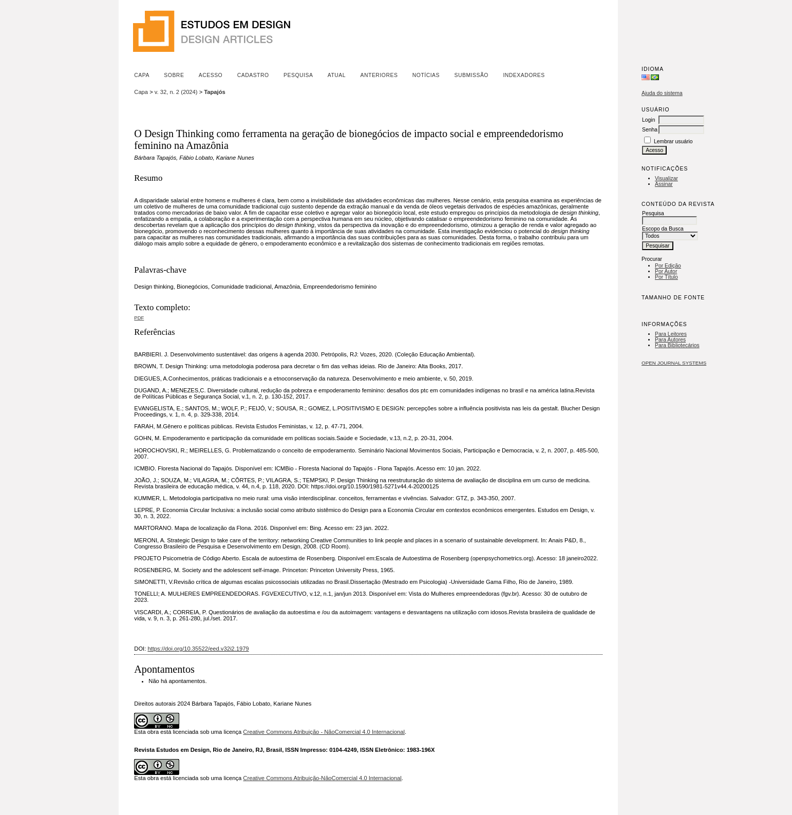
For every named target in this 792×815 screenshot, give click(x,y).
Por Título (666, 277)
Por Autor (666, 271)
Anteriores (379, 75)
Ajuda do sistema (662, 93)
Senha (649, 129)
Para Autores (670, 340)
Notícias (426, 75)
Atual (337, 75)
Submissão (471, 75)
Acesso (210, 75)
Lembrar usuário (673, 141)
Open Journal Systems (674, 363)
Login (648, 120)
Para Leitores (671, 334)
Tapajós (214, 92)
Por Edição (668, 266)
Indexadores (523, 75)
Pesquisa (298, 75)
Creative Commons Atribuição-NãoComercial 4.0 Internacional (322, 778)
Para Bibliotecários (677, 345)
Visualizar (666, 178)
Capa (141, 75)
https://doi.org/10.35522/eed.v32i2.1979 (198, 649)
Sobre (174, 75)
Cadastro (253, 75)
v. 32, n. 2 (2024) (176, 92)
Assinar (664, 184)
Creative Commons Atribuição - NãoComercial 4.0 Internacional (324, 732)
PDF (139, 317)
